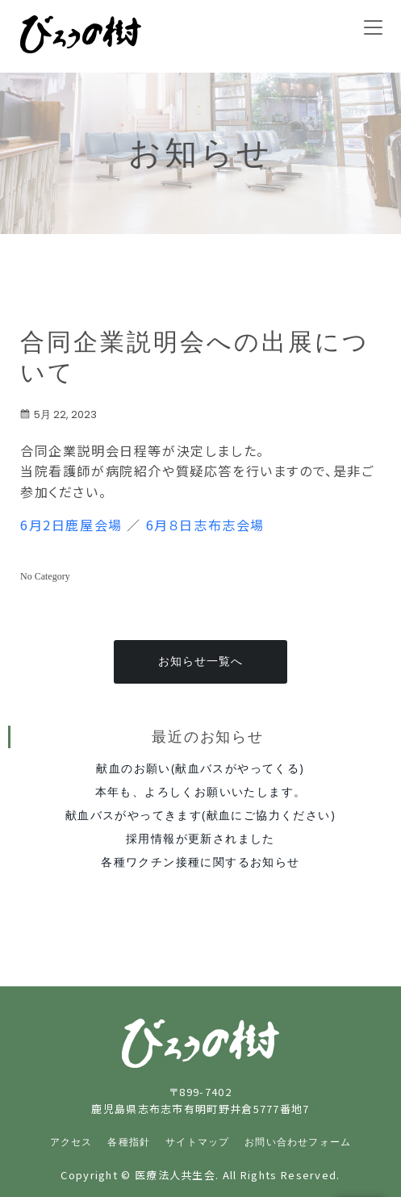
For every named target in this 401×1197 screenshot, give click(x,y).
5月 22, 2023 (58, 414)
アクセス (71, 1142)
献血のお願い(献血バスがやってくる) (200, 768)
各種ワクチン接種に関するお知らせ (200, 861)
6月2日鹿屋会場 (71, 524)
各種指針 (128, 1142)
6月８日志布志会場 (205, 524)
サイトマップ (197, 1142)
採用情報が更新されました (200, 838)
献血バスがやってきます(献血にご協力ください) (200, 814)
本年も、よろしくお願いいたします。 (201, 791)
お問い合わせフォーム (297, 1142)
